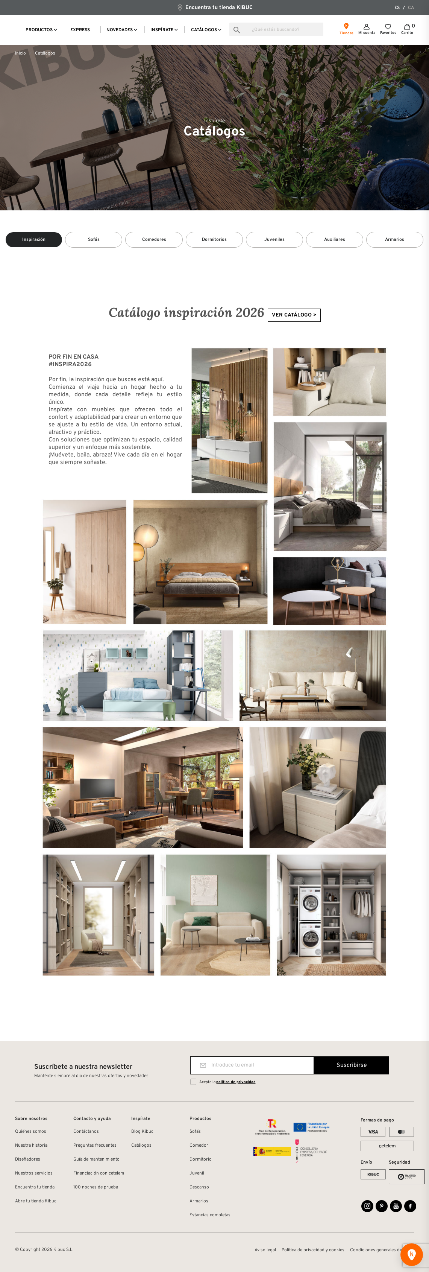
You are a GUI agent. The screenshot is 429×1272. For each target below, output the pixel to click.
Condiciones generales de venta (382, 1249)
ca (411, 8)
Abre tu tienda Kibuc (35, 1200)
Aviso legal (265, 1249)
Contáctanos (86, 1130)
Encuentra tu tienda (35, 1186)
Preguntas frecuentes (95, 1144)
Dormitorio (200, 1158)
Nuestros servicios (34, 1172)
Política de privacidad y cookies (313, 1249)
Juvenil (196, 1172)
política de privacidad (236, 1080)
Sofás (195, 1130)
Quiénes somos (30, 1130)
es (397, 8)
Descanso (199, 1186)
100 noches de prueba (95, 1186)
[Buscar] (276, 29)
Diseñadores (27, 1158)
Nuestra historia (31, 1144)
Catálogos (141, 1144)
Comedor (198, 1144)
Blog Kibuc (142, 1130)
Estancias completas (209, 1214)
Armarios (198, 1200)
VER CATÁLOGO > (294, 313)
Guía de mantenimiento (96, 1158)
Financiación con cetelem (98, 1172)
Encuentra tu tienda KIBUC (214, 7)
